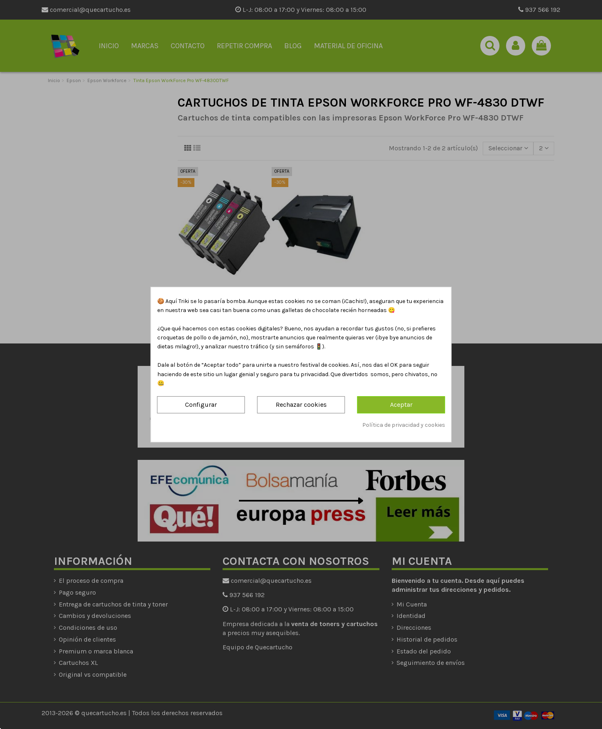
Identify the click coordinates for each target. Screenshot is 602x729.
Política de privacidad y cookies (403, 424)
